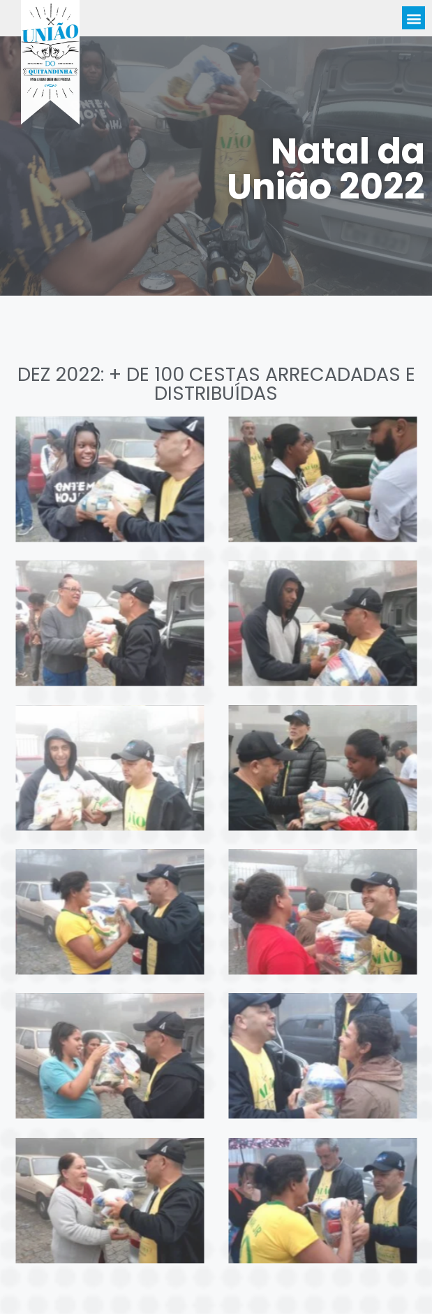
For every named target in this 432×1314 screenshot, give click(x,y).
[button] (413, 19)
